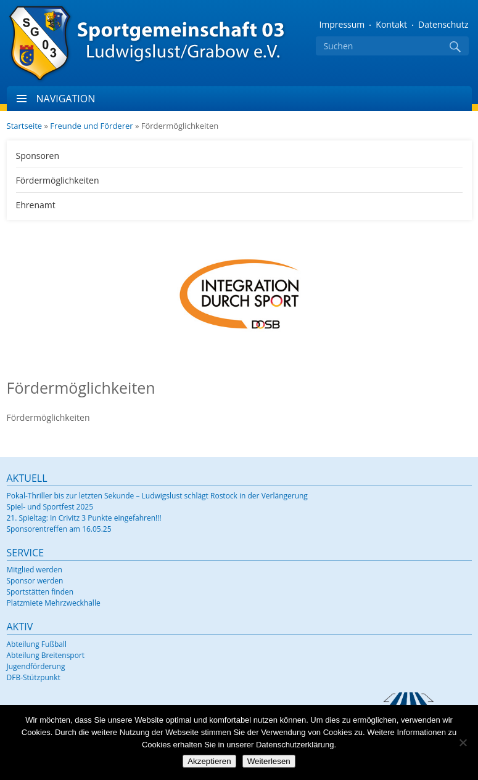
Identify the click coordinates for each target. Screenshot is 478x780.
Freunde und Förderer (91, 125)
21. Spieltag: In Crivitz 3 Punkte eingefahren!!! (84, 518)
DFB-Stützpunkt (33, 677)
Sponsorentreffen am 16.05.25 (59, 529)
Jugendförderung (36, 666)
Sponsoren (38, 155)
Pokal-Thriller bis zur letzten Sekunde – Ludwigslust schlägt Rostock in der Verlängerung (157, 495)
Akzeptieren (209, 761)
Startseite (25, 125)
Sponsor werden (35, 580)
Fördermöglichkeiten (57, 180)
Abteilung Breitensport (46, 655)
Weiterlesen (269, 761)
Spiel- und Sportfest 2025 (50, 507)
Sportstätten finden (40, 592)
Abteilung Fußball (37, 644)
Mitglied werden (34, 569)
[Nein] (462, 742)
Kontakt (391, 24)
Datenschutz (443, 24)
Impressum (342, 24)
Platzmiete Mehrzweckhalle (54, 603)
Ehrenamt (36, 205)
